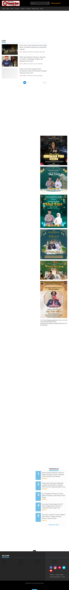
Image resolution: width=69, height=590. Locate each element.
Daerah (16, 8)
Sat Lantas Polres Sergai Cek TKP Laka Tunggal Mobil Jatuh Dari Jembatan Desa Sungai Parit (56, 501)
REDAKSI (52, 567)
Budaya (4, 553)
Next (44, 82)
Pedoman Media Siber (56, 569)
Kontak (52, 572)
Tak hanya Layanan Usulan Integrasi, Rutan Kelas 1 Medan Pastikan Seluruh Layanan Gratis (55, 510)
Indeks (10, 8)
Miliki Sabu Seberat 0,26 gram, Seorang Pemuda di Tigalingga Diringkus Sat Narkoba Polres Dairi (32, 60)
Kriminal (21, 555)
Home (4, 8)
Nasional (23, 8)
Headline (54, 553)
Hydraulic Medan (60, 567)
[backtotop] (34, 544)
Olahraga (38, 8)
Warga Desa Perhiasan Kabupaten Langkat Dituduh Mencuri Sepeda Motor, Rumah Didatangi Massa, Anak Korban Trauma (55, 483)
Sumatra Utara (47, 8)
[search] (40, 3)
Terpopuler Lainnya (54, 517)
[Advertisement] (34, 24)
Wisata (56, 8)
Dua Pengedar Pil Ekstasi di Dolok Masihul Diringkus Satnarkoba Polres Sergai (55, 492)
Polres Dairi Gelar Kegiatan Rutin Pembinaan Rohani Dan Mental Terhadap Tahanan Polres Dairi (33, 72)
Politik (4, 557)
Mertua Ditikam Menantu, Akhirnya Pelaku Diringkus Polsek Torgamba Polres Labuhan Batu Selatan (55, 474)
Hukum (4, 555)
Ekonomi (30, 8)
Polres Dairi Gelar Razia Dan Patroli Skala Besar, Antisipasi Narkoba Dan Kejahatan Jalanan (31, 48)
